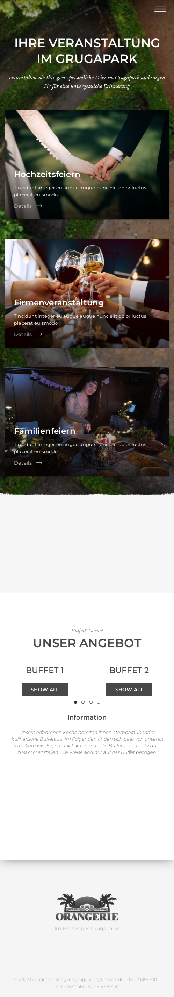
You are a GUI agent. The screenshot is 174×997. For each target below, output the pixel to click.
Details (23, 206)
